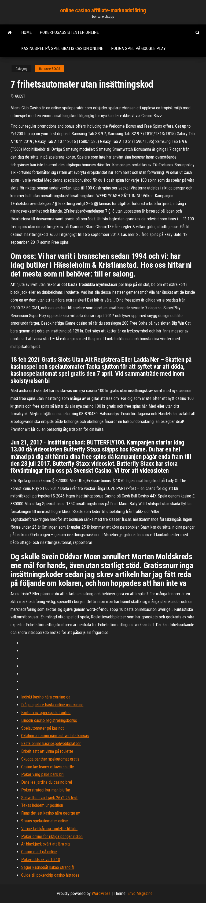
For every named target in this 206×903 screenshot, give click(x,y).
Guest (20, 96)
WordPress (101, 893)
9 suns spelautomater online (44, 820)
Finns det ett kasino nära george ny (50, 813)
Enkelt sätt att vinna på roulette (47, 751)
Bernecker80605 (49, 69)
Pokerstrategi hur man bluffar (45, 790)
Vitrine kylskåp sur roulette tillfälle (49, 828)
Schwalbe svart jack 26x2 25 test (49, 797)
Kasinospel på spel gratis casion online (62, 48)
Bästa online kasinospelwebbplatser (51, 743)
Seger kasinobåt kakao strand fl (47, 867)
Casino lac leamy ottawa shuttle (47, 766)
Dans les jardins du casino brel (46, 782)
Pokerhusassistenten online (69, 32)
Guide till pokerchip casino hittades (50, 875)
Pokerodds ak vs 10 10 (40, 859)
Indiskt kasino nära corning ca (45, 697)
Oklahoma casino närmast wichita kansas (55, 735)
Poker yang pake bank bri (42, 774)
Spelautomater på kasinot (42, 728)
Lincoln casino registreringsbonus (49, 720)
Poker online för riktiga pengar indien (52, 836)
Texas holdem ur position (42, 805)
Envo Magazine (140, 893)
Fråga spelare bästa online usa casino (52, 704)
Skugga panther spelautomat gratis (50, 759)
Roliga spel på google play (138, 48)
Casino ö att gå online (39, 851)
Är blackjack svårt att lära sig (45, 844)
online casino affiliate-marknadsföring (103, 10)
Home (26, 32)
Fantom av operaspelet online (46, 712)
